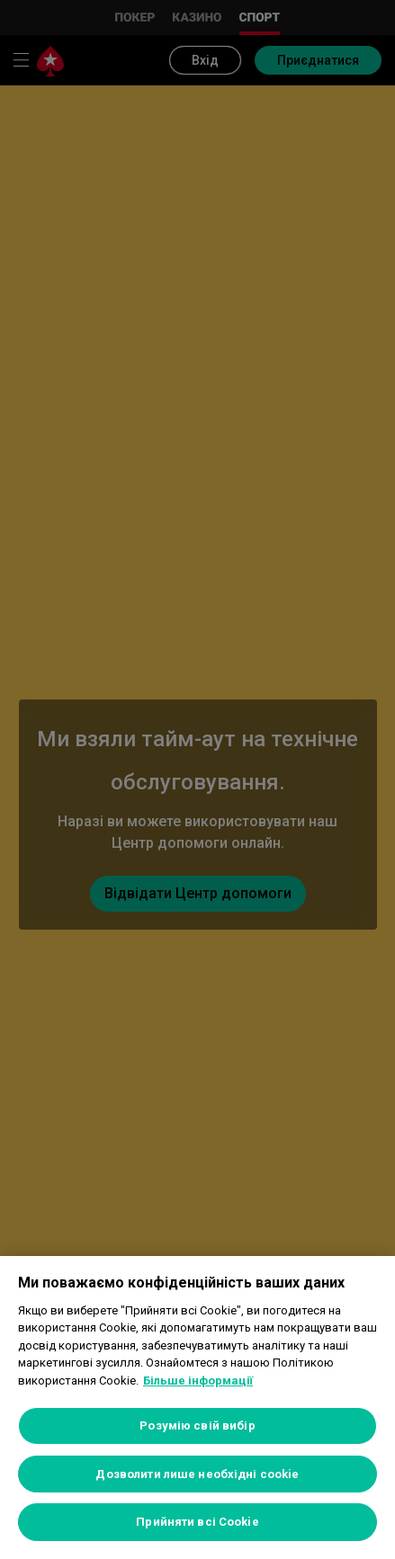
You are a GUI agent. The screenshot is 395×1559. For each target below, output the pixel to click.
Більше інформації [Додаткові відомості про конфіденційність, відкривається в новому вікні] (198, 1380)
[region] (197, 1407)
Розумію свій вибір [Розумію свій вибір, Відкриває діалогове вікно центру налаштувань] (197, 1425)
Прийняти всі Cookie (197, 1521)
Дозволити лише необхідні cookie (197, 1474)
